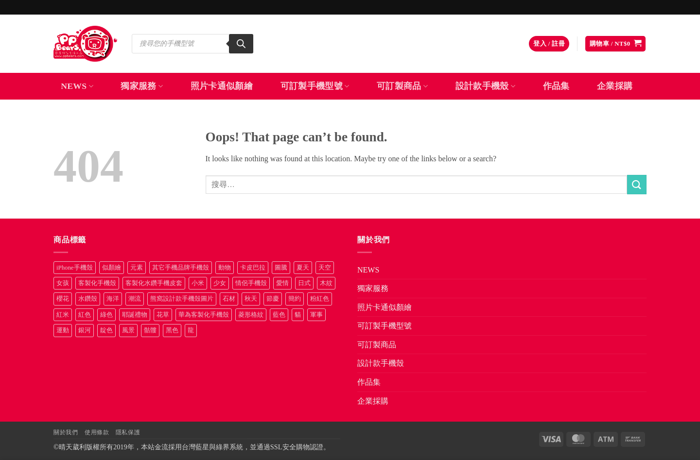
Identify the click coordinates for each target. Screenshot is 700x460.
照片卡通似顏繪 (222, 86)
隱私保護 (128, 432)
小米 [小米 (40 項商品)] (198, 283)
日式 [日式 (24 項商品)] (304, 283)
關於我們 (65, 432)
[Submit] (637, 184)
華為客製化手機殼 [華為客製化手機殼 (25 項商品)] (203, 314)
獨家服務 (142, 86)
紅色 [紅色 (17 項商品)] (84, 314)
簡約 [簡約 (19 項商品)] (294, 298)
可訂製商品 (402, 86)
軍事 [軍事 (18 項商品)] (316, 314)
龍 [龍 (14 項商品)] (191, 330)
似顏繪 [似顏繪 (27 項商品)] (111, 267)
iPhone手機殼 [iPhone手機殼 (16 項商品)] (74, 267)
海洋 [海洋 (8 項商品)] (112, 298)
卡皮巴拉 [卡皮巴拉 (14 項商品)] (252, 267)
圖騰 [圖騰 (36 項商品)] (281, 267)
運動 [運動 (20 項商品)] (62, 330)
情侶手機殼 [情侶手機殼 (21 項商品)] (251, 283)
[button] (549, 44)
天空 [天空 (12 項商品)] (324, 267)
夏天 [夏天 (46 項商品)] (303, 267)
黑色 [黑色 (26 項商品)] (172, 330)
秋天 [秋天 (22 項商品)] (251, 298)
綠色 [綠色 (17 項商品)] (106, 314)
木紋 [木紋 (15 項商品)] (326, 283)
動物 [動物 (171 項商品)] (224, 267)
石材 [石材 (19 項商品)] (229, 298)
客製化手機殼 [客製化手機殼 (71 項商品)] (97, 283)
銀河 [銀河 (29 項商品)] (84, 330)
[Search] (241, 43)
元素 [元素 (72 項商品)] (136, 267)
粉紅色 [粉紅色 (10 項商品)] (319, 298)
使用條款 (97, 432)
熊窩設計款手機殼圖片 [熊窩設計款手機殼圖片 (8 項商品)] (181, 298)
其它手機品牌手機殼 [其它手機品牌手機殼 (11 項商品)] (180, 267)
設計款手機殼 (485, 86)
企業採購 (614, 86)
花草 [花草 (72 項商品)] (163, 314)
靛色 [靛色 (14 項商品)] (106, 330)
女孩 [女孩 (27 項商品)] (62, 283)
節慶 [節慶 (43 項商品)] (272, 298)
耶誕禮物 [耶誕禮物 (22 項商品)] (134, 314)
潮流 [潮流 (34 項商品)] (134, 298)
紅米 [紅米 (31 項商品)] (62, 314)
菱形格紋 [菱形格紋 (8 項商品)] (250, 314)
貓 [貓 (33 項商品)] (298, 314)
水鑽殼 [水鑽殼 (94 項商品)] (87, 298)
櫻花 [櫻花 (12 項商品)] (62, 298)
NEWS (77, 86)
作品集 (556, 86)
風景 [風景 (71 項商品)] (128, 330)
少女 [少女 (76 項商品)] (219, 283)
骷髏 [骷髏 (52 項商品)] (150, 330)
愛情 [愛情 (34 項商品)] (282, 283)
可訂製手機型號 (315, 86)
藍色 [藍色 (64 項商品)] (279, 314)
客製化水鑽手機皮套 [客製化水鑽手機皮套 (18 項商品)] (153, 283)
